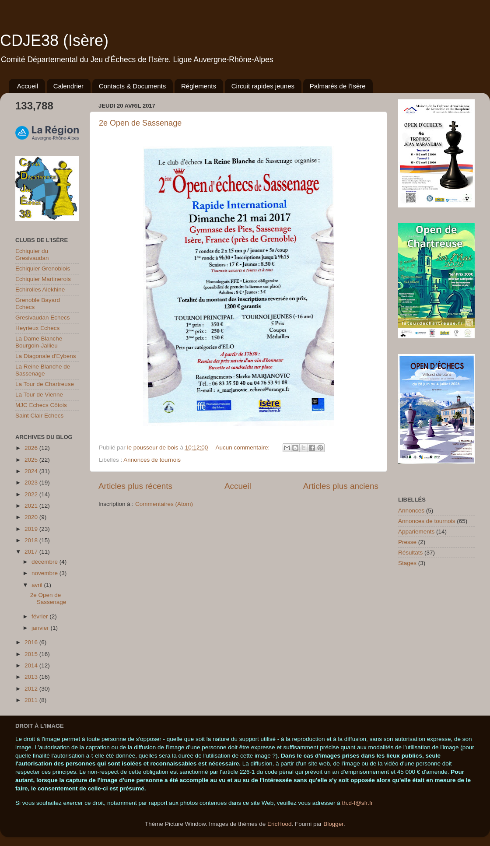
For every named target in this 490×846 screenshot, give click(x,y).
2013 (31, 677)
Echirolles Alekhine (40, 289)
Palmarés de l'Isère (338, 86)
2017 (31, 551)
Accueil (27, 86)
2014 (31, 665)
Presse (407, 542)
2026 (31, 448)
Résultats (410, 552)
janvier (41, 628)
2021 (31, 505)
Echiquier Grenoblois (42, 268)
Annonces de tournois (152, 459)
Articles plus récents (135, 486)
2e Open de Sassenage (140, 123)
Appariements (416, 531)
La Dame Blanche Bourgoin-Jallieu (38, 342)
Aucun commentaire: (243, 447)
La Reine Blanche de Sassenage (42, 370)
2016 (31, 642)
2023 (31, 482)
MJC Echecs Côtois (41, 405)
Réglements (198, 86)
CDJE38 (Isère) (54, 40)
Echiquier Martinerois (43, 279)
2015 (31, 654)
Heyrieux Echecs (37, 328)
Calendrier (68, 86)
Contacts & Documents (132, 86)
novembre (46, 573)
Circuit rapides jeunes (262, 86)
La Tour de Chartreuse (44, 384)
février (40, 616)
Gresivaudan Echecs (42, 317)
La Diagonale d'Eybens (45, 356)
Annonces (411, 510)
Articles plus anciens (340, 486)
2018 (31, 540)
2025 (31, 459)
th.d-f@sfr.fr (357, 803)
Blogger (333, 824)
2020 (31, 517)
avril (38, 585)
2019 (31, 529)
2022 (31, 494)
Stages (407, 563)
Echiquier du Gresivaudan (32, 254)
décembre (46, 561)
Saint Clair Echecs (39, 415)
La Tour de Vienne (39, 394)
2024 (31, 471)
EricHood (279, 824)
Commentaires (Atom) (164, 504)
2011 (31, 700)
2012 (31, 688)
